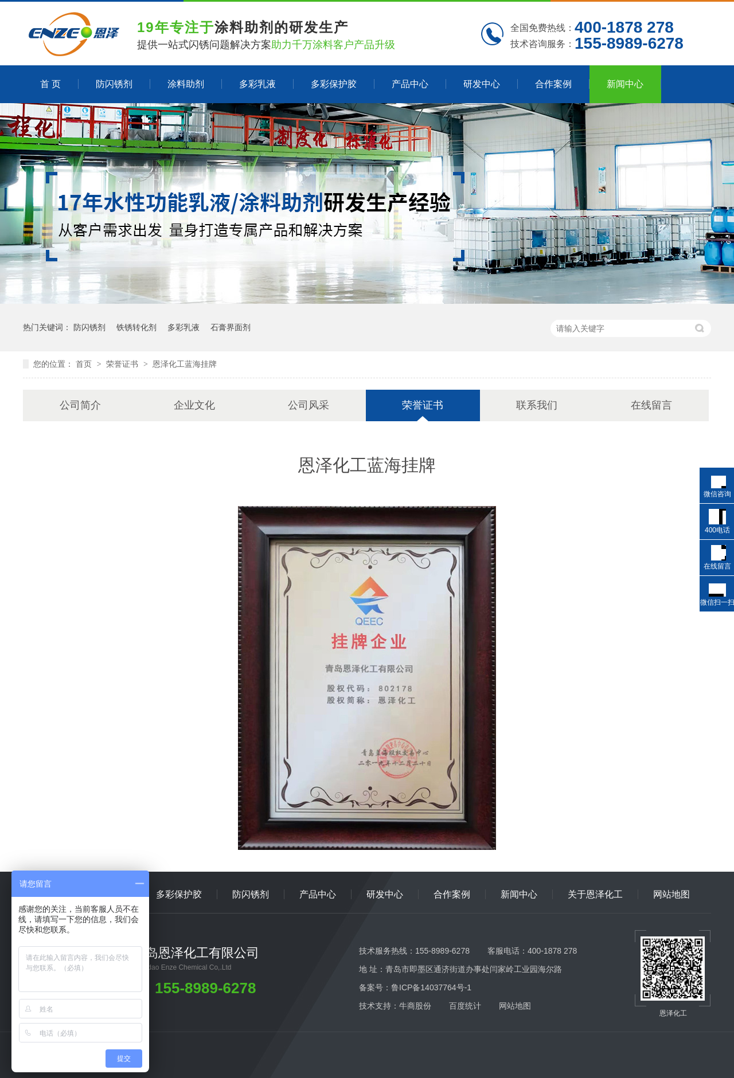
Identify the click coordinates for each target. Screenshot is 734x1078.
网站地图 (671, 894)
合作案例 (553, 84)
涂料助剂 (185, 84)
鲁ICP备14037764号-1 (431, 987)
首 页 (50, 84)
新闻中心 (625, 84)
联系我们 (536, 405)
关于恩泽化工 (595, 894)
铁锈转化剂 (136, 327)
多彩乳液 (257, 84)
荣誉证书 (123, 364)
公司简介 (80, 405)
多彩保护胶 (334, 84)
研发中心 (481, 84)
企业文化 (194, 405)
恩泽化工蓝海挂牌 (185, 364)
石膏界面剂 (230, 327)
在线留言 (651, 405)
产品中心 (410, 84)
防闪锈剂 (114, 84)
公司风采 (308, 405)
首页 (85, 364)
